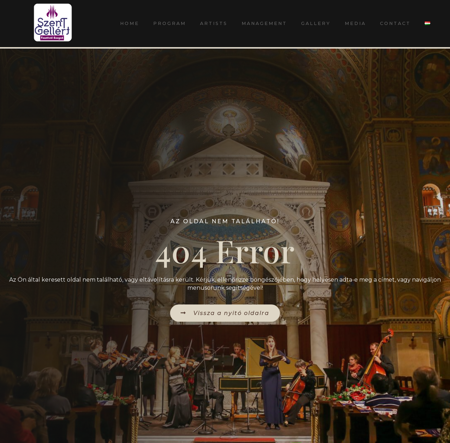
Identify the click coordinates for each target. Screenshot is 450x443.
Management (264, 23)
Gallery (316, 23)
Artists (213, 23)
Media (355, 23)
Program (169, 23)
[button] (225, 313)
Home (129, 23)
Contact (395, 23)
